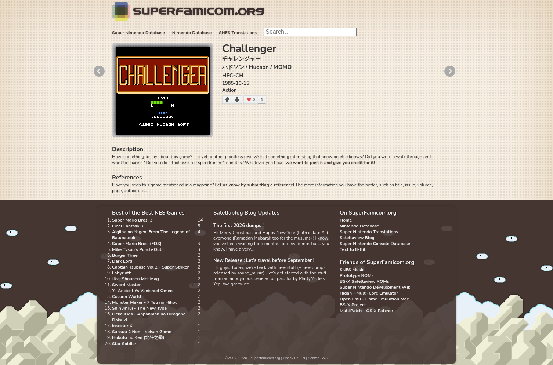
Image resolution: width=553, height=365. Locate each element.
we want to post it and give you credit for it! (330, 162)
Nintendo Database (192, 33)
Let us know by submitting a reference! (254, 185)
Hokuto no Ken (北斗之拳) (138, 337)
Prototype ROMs (356, 275)
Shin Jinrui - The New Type (139, 308)
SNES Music (352, 270)
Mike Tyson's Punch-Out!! (138, 249)
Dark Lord (122, 261)
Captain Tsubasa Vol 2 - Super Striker (150, 267)
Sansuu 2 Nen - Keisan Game (141, 332)
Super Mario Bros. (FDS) (137, 244)
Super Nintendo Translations (369, 232)
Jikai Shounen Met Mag (135, 279)
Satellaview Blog (357, 238)
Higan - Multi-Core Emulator (369, 293)
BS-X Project (353, 305)
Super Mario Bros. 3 (132, 220)
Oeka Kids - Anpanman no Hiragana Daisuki (148, 317)
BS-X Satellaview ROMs (364, 281)
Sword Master (126, 285)
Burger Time (125, 255)
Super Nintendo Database (138, 33)
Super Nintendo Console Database (375, 244)
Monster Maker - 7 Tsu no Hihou (145, 302)
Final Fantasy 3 (127, 226)
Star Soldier (124, 344)
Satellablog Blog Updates (246, 212)
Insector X (122, 326)
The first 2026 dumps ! (238, 225)
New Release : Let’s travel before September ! (263, 260)
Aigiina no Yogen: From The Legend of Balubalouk (151, 235)
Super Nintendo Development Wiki (375, 287)
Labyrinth (121, 273)
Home (346, 220)
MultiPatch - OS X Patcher (366, 311)
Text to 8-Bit (352, 249)
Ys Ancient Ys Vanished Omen (142, 290)
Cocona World (126, 296)
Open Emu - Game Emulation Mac (374, 299)
